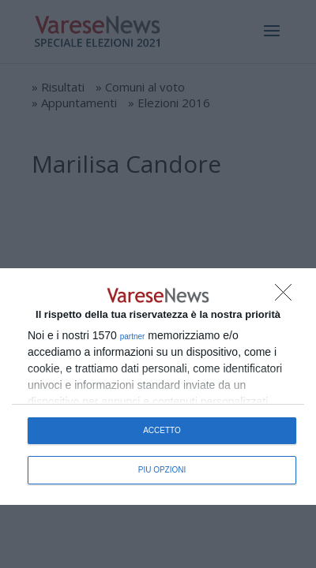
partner (132, 337)
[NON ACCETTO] (287, 296)
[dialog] (158, 386)
